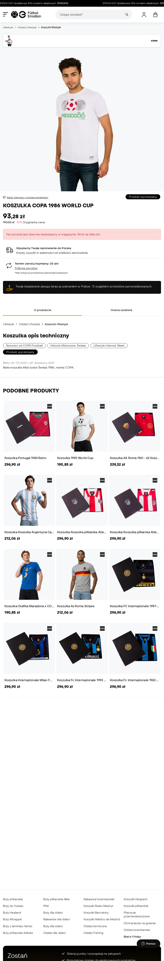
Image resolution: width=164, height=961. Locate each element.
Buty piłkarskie (13, 899)
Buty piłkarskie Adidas (18, 932)
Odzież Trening (93, 932)
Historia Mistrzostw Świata (68, 345)
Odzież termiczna (95, 926)
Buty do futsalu (13, 905)
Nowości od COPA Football (24, 345)
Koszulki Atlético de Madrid (102, 919)
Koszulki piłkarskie (136, 905)
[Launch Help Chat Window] (148, 943)
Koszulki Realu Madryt (98, 905)
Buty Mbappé (12, 919)
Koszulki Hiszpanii (135, 899)
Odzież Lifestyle (27, 27)
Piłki (46, 905)
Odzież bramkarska (137, 929)
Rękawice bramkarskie (99, 899)
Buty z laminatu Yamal (17, 926)
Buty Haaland (12, 912)
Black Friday (132, 936)
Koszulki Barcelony (96, 912)
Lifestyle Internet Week (109, 345)
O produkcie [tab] (42, 310)
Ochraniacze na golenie (140, 923)
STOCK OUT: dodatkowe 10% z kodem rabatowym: (36, 3)
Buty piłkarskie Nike (56, 899)
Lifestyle (8, 27)
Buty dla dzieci (53, 912)
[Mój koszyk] (155, 14)
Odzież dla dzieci (54, 932)
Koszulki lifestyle (51, 27)
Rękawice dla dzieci (56, 919)
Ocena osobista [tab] (121, 310)
